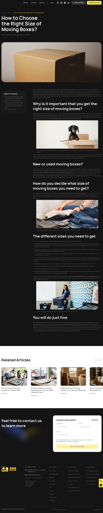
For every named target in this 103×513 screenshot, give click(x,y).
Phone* (58, 432)
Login (52, 3)
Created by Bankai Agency (59, 509)
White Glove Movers (74, 487)
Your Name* (59, 423)
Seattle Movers (90, 484)
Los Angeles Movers (92, 471)
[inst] (65, 3)
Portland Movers (91, 481)
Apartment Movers (73, 471)
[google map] (61, 3)
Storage (70, 484)
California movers (82, 94)
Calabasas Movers (91, 477)
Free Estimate (53, 474)
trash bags (58, 258)
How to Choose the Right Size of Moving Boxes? (29, 13)
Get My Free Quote (94, 3)
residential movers (93, 276)
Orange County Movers (93, 474)
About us (42, 3)
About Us (52, 477)
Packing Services (73, 481)
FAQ (50, 487)
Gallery (51, 491)
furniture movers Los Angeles (48, 115)
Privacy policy (97, 509)
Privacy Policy (53, 497)
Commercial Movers (73, 474)
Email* (80, 423)
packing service (80, 176)
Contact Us (52, 484)
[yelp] (58, 3)
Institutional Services (74, 491)
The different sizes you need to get (14, 106)
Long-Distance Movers (74, 477)
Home (3, 13)
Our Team (52, 481)
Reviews (51, 494)
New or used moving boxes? (13, 100)
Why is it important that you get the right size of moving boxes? (14, 97)
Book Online (52, 471)
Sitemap (51, 501)
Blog (9, 13)
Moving (25, 3)
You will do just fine (10, 109)
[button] (25, 3)
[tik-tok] (68, 3)
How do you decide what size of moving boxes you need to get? (14, 103)
